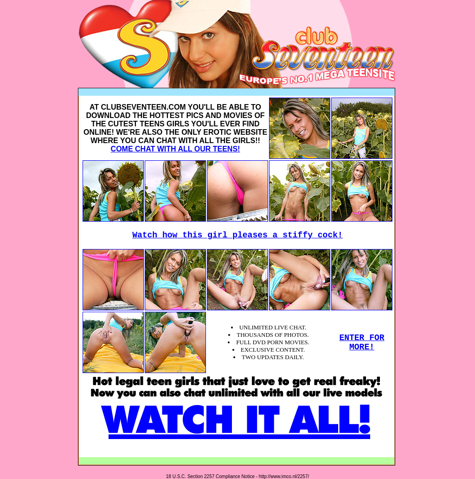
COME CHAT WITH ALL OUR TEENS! (175, 149)
